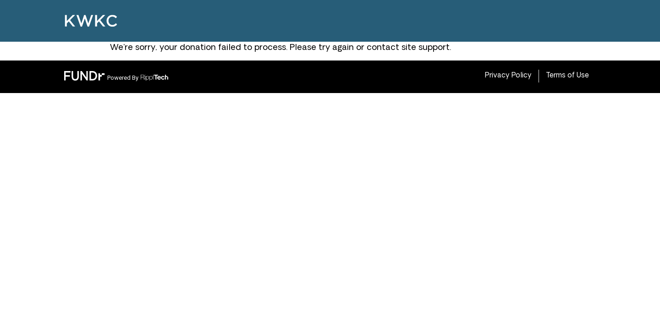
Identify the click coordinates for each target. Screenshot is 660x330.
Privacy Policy (508, 75)
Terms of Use (567, 75)
